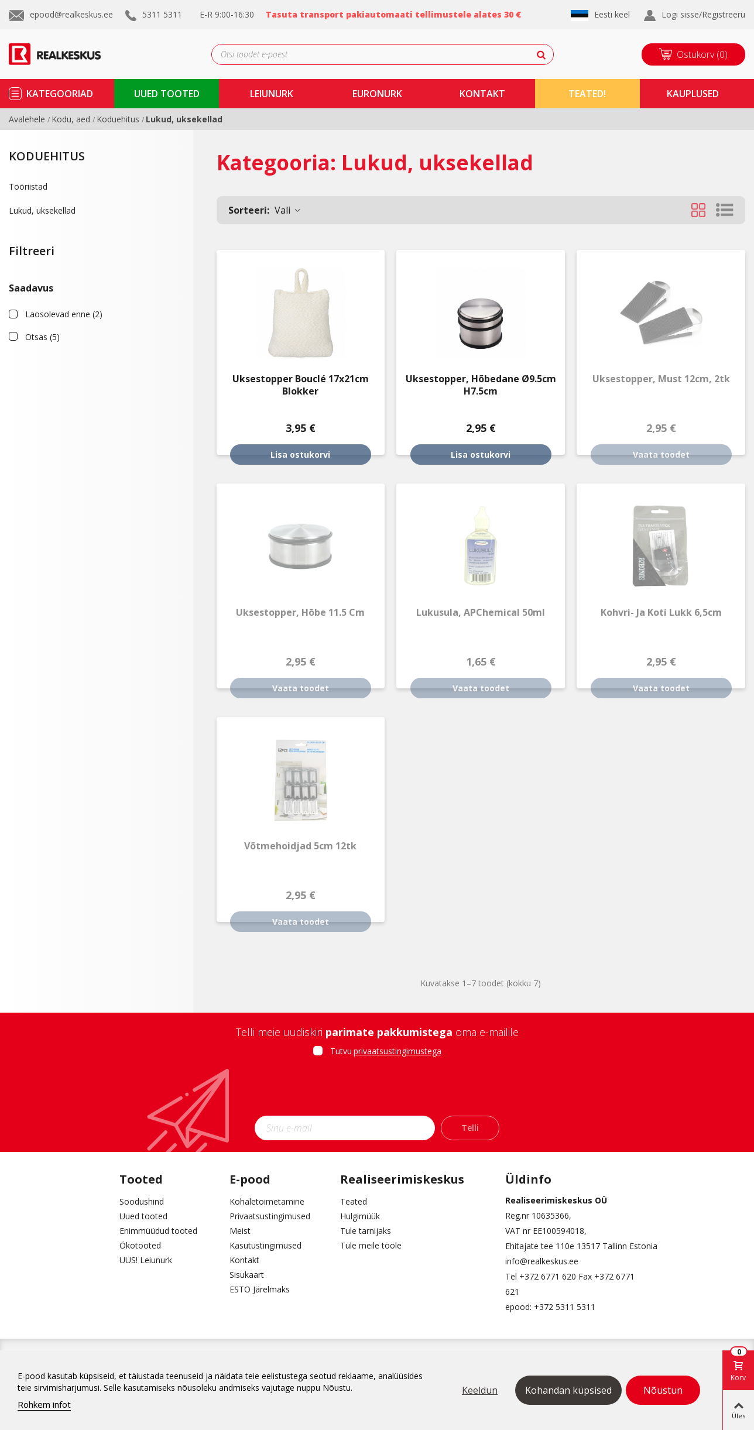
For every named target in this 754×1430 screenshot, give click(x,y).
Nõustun (663, 1390)
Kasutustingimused (265, 1245)
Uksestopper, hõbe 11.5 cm (300, 612)
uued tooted (167, 93)
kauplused (693, 93)
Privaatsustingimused (269, 1216)
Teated (353, 1201)
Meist (240, 1230)
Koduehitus (47, 156)
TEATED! (587, 93)
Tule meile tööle (371, 1245)
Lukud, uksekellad (42, 210)
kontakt (482, 93)
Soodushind (141, 1201)
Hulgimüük (360, 1216)
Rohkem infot (44, 1404)
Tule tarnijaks (365, 1230)
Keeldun (480, 1390)
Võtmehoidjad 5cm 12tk (300, 846)
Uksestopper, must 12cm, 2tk (661, 379)
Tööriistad (28, 186)
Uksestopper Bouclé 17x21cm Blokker (300, 385)
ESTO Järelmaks (259, 1289)
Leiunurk (271, 93)
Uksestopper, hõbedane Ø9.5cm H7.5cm (481, 385)
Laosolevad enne (63, 314)
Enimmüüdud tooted (158, 1230)
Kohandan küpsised (568, 1390)
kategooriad (59, 93)
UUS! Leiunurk (145, 1260)
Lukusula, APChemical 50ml (480, 612)
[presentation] (377, 1090)
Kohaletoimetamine (266, 1201)
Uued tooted (143, 1216)
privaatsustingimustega (397, 1051)
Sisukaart (246, 1274)
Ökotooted (140, 1245)
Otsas (42, 336)
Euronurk (377, 93)
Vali (265, 210)
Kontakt (244, 1260)
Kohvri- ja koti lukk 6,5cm (661, 612)
